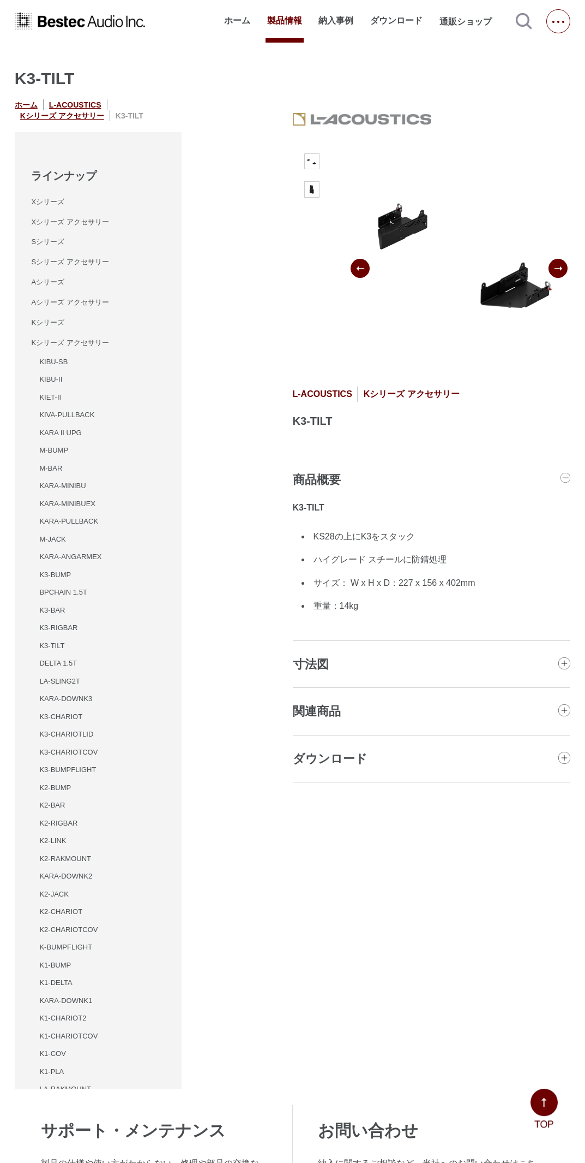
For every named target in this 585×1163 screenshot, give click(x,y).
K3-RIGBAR (58, 628)
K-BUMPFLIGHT (65, 947)
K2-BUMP (55, 788)
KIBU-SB (53, 362)
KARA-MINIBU (62, 486)
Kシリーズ (47, 322)
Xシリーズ (47, 202)
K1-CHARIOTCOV (68, 1036)
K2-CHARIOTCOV (68, 929)
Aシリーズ (47, 282)
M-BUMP (53, 450)
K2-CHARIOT (60, 911)
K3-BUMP (55, 575)
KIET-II (50, 397)
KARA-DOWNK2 (65, 876)
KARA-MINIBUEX (67, 504)
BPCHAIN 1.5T (63, 592)
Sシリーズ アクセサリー (69, 262)
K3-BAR (52, 610)
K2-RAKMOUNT (65, 859)
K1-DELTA (55, 982)
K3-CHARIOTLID (66, 734)
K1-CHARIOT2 (62, 1018)
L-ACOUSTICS (75, 104)
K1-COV (52, 1053)
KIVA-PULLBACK (66, 415)
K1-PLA (51, 1071)
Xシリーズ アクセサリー (69, 222)
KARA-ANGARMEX (70, 557)
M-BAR (50, 468)
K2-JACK (53, 894)
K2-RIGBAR (58, 823)
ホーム (237, 20)
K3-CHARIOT (60, 717)
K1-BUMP (55, 965)
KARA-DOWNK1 (65, 1000)
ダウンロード (396, 20)
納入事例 (335, 20)
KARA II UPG (60, 433)
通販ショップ (470, 21)
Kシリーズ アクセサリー (62, 115)
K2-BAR (52, 805)
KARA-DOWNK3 (65, 699)
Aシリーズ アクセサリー (69, 302)
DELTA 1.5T (58, 663)
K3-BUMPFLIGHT (67, 770)
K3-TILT (51, 646)
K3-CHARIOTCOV (68, 752)
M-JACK (52, 539)
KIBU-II (50, 379)
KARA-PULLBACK (68, 521)
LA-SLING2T (59, 681)
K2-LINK (52, 840)
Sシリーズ (47, 242)
